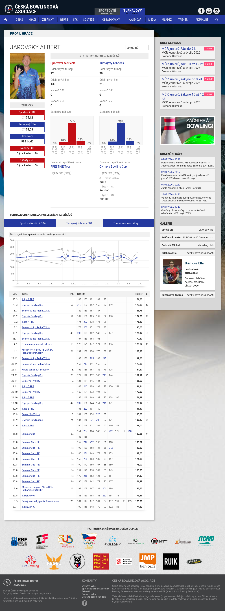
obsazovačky (111, 20)
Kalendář (135, 20)
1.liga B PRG (28, 386)
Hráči (32, 20)
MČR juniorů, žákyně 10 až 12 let (183, 96)
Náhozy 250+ (27, 160)
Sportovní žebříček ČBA (33, 223)
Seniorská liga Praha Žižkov (36, 310)
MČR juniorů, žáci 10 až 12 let (183, 64)
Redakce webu (89, 594)
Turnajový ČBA (27, 124)
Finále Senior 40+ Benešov (35, 369)
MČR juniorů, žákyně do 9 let (182, 79)
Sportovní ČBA (27, 112)
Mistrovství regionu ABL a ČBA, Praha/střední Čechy (37, 351)
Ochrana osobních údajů (94, 596)
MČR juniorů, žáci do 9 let (180, 48)
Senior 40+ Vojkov (31, 380)
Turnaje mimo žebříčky (125, 223)
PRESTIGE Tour (60, 166)
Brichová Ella (194, 263)
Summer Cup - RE (31, 442)
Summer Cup (28, 433)
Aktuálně (202, 20)
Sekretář (86, 591)
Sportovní (107, 11)
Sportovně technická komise (95, 588)
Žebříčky (48, 20)
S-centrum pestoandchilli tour (37, 344)
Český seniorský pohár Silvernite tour (40, 501)
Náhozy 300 (27, 148)
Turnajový (132, 11)
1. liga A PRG (28, 495)
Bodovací (27, 136)
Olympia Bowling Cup (113, 166)
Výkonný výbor (89, 585)
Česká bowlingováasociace (26, 583)
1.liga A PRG (28, 299)
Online (209, 48)
